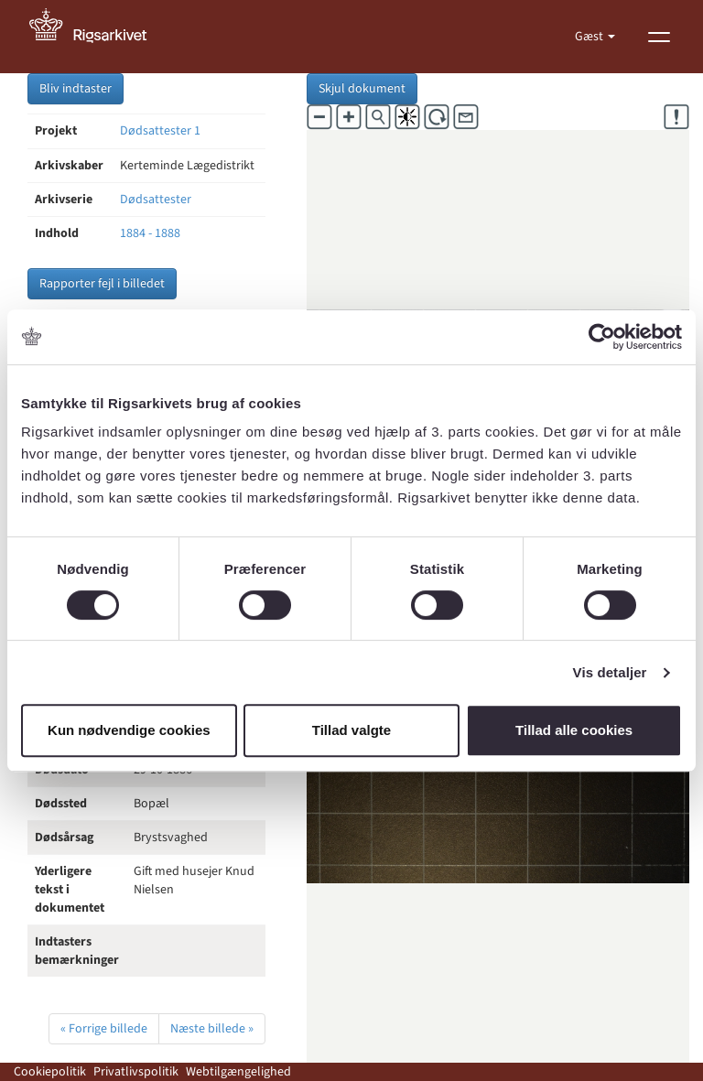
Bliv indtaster (75, 89)
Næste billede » (212, 1029)
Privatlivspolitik (135, 1072)
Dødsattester (155, 199)
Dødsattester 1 (160, 131)
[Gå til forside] (98, 36)
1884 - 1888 (150, 233)
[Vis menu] (659, 36)
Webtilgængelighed (238, 1072)
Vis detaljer (610, 672)
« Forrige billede (103, 1029)
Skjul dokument (362, 89)
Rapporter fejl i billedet (102, 284)
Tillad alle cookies (574, 730)
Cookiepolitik (50, 1072)
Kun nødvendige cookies (129, 730)
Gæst (590, 36)
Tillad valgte (351, 730)
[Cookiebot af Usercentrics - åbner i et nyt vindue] (602, 337)
